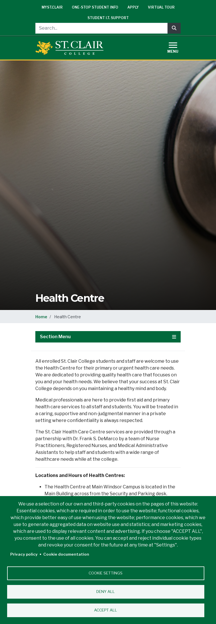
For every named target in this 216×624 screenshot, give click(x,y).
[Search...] (101, 28)
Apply (133, 7)
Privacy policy (24, 554)
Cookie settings (106, 573)
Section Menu (108, 336)
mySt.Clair (52, 7)
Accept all (105, 610)
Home (41, 316)
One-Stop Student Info (95, 7)
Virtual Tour (161, 7)
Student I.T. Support (108, 18)
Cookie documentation (66, 554)
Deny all (105, 591)
